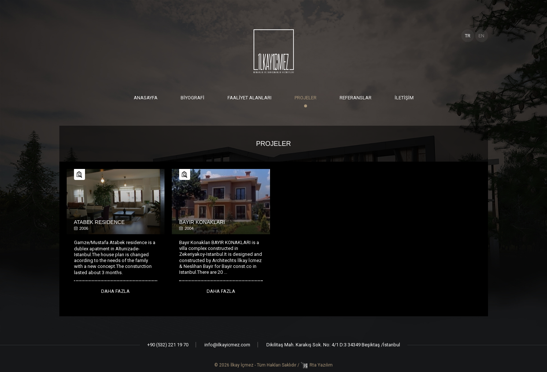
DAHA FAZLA (115, 291)
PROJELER (306, 97)
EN (481, 35)
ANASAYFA (146, 97)
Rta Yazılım (321, 365)
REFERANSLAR (356, 97)
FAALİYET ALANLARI (249, 97)
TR (467, 35)
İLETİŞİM (404, 97)
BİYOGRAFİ (192, 97)
